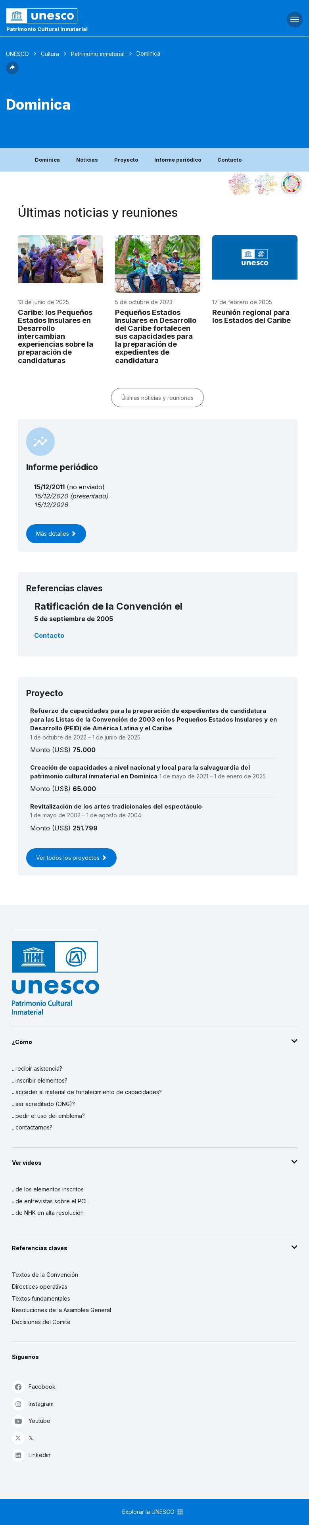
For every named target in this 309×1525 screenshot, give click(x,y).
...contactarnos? (32, 1127)
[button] (12, 72)
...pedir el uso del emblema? (48, 1115)
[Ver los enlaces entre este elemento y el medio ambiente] (266, 184)
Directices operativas (39, 1286)
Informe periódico (177, 159)
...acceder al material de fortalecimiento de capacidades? (87, 1092)
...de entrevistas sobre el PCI (49, 1201)
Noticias (87, 159)
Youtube (31, 1421)
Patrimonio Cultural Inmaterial (47, 29)
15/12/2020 (51, 496)
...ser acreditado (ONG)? (43, 1103)
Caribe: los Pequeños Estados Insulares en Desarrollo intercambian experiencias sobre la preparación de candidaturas (55, 336)
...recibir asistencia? (37, 1068)
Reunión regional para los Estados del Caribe (251, 316)
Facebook (34, 1386)
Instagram (33, 1404)
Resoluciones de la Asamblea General (61, 1310)
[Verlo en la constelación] (240, 184)
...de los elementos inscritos (48, 1189)
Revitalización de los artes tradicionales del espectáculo (116, 806)
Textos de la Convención (45, 1274)
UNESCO (17, 53)
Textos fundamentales (41, 1298)
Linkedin (31, 1455)
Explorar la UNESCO (153, 1512)
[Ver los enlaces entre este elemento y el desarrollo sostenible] (291, 184)
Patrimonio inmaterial (98, 53)
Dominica (47, 159)
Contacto (229, 159)
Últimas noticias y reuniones (157, 397)
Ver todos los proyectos (71, 857)
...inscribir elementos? (39, 1080)
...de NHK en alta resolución (48, 1212)
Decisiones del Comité (41, 1321)
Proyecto (126, 159)
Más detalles (56, 533)
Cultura (50, 53)
